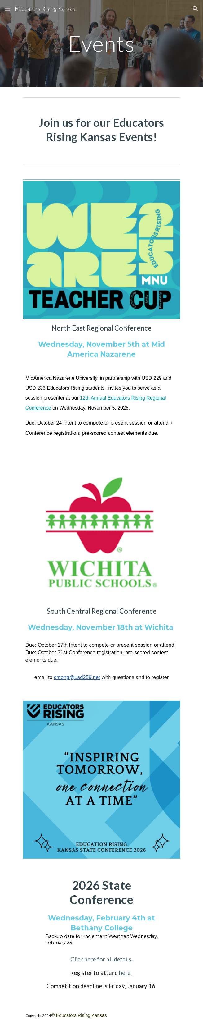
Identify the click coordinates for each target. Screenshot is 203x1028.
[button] (7, 8)
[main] (101, 43)
